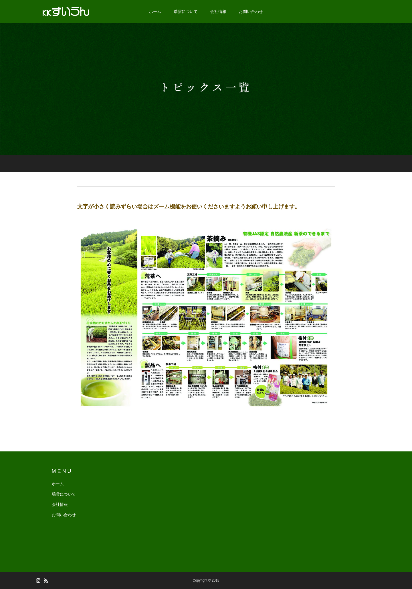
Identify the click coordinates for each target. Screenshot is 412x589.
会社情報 (218, 11)
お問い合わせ (251, 11)
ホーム (155, 11)
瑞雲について (186, 11)
